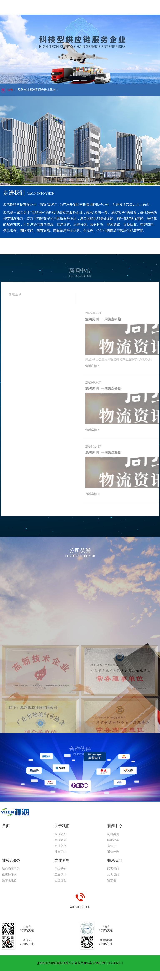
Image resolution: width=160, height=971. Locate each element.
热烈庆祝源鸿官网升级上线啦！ (38, 89)
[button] (76, 80)
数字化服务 (9, 880)
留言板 (111, 880)
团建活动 (60, 880)
